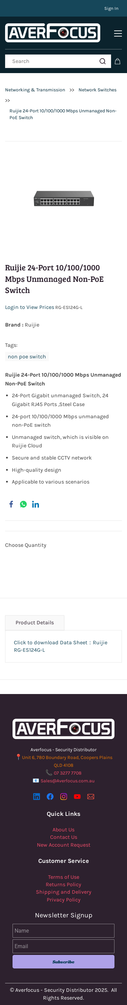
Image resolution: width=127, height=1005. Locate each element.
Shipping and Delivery (63, 892)
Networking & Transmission (35, 90)
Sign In (111, 8)
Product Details (35, 622)
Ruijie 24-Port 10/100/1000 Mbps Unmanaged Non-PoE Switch (63, 114)
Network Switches (98, 90)
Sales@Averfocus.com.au (67, 781)
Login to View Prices (29, 307)
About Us (63, 829)
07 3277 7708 (68, 773)
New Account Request (63, 845)
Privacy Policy (64, 899)
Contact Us (63, 837)
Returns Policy (63, 884)
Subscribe (63, 962)
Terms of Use (63, 877)
